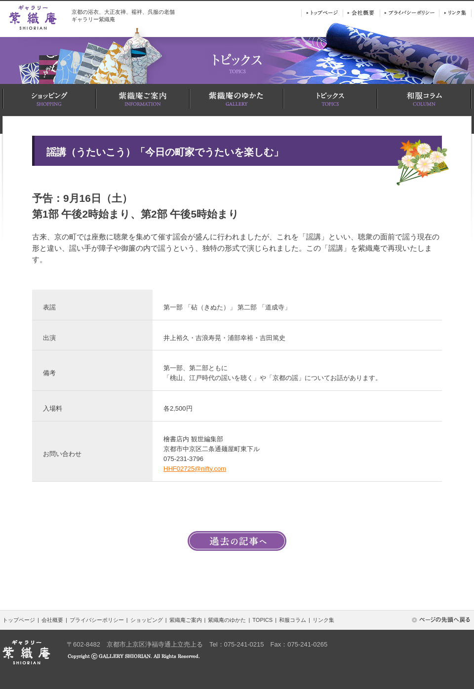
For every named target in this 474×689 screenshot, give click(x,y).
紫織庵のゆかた (227, 620)
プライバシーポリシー (97, 620)
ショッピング (146, 620)
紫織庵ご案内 (185, 620)
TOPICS (262, 620)
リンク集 (323, 620)
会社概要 (52, 620)
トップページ (18, 620)
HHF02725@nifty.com (194, 468)
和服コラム (292, 620)
